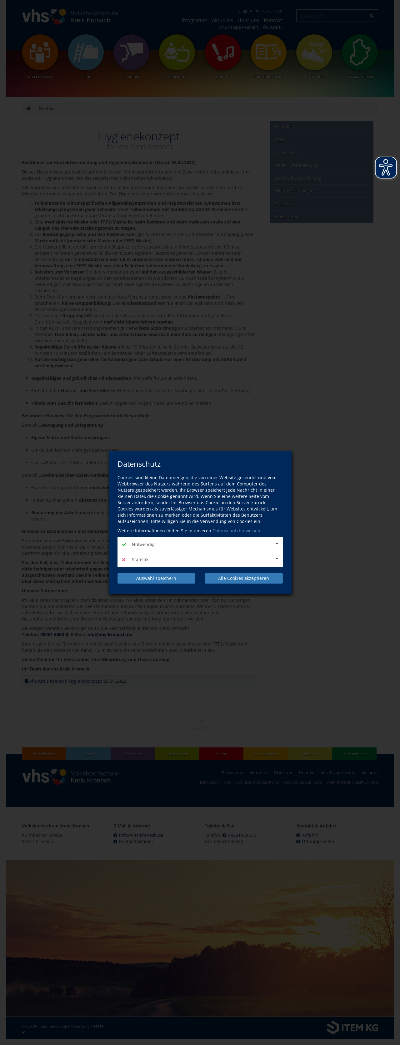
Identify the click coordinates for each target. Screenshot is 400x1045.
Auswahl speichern (156, 578)
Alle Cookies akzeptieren (243, 578)
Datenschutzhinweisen (236, 531)
